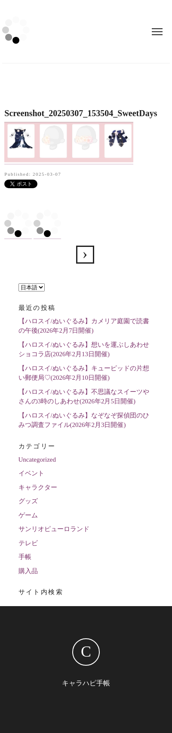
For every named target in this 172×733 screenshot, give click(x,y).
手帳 (24, 556)
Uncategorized (37, 459)
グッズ (28, 501)
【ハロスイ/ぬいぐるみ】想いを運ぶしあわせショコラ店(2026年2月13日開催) (83, 349)
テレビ (28, 543)
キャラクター (37, 487)
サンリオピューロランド (53, 529)
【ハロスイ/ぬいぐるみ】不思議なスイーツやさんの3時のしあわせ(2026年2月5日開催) (83, 396)
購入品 (28, 571)
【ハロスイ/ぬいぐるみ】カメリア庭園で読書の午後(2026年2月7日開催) (83, 326)
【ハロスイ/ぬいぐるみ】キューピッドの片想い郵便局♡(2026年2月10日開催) (83, 373)
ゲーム (28, 515)
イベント (31, 473)
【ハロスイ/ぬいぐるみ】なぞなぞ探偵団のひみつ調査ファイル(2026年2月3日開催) (83, 420)
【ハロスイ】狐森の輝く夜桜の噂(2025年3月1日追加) (85, 255)
